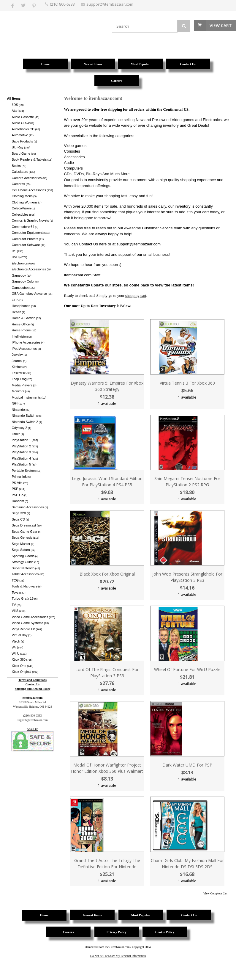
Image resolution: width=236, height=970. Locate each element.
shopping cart (135, 295)
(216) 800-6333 (62, 4)
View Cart (221, 25)
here (103, 244)
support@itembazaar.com (139, 244)
